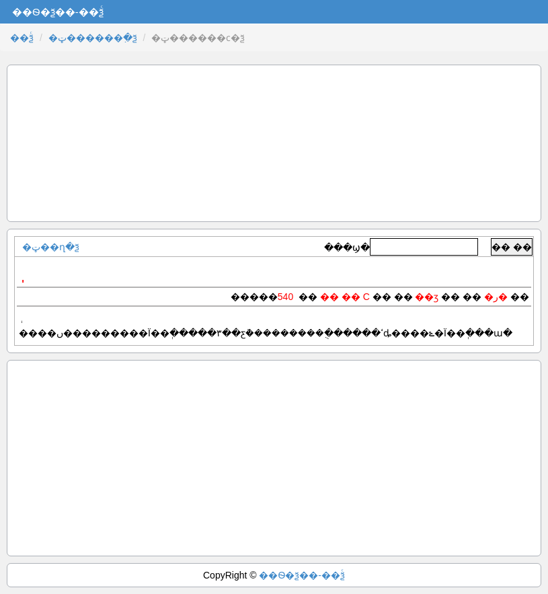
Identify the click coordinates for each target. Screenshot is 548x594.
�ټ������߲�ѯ (92, 37)
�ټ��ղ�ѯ (50, 247)
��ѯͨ (22, 37)
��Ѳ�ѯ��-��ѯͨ (302, 575)
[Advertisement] (274, 143)
